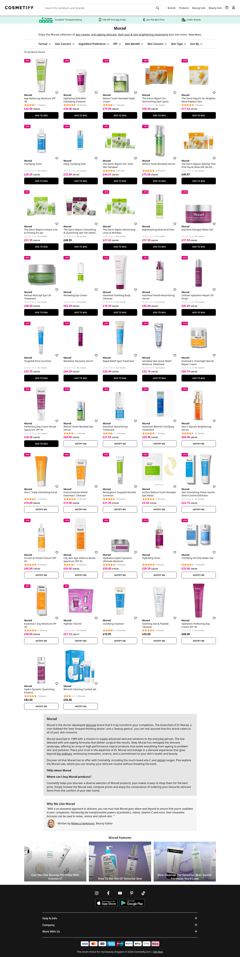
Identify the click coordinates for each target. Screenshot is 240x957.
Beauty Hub (215, 8)
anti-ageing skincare (103, 34)
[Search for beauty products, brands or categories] (102, 8)
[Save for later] (54, 91)
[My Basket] (227, 7)
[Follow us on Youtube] (120, 893)
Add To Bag (41, 115)
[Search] (157, 8)
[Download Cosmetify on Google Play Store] (132, 903)
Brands (172, 8)
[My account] (233, 7)
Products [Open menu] (184, 8)
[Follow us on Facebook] (108, 893)
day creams (83, 34)
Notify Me (80, 443)
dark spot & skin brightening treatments (143, 34)
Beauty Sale (198, 8)
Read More (195, 34)
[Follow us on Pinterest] (131, 893)
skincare (91, 725)
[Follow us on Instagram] (96, 893)
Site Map (158, 951)
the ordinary (64, 754)
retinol (161, 760)
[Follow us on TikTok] (143, 893)
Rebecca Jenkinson (82, 823)
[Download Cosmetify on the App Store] (106, 903)
